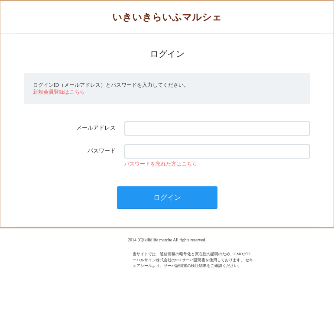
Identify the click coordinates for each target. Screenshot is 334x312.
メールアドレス (96, 127)
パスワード (102, 150)
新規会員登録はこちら (59, 92)
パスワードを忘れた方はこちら (160, 164)
